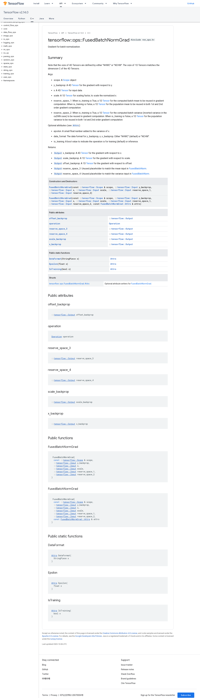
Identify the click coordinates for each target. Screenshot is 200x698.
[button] (18, 22)
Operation (114, 223)
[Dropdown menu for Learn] (53, 3)
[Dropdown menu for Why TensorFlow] (132, 3)
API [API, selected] (60, 3)
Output (58, 153)
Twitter (45, 674)
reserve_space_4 (58, 234)
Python (21, 18)
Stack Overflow (128, 674)
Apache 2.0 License (50, 636)
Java (41, 18)
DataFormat (55, 258)
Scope (66, 80)
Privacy (54, 695)
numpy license (56, 639)
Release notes (127, 669)
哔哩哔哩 (46, 678)
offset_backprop (58, 218)
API (62, 33)
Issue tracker (127, 665)
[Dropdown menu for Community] (107, 3)
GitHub (190, 3)
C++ (88, 33)
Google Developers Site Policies (88, 636)
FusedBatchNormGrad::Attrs (116, 204)
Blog (44, 665)
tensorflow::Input (127, 187)
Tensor (75, 85)
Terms (45, 695)
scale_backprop (57, 239)
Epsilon (53, 264)
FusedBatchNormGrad (60, 187)
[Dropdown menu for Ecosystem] (86, 3)
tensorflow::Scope (92, 187)
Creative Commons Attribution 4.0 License (120, 633)
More (51, 18)
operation (54, 223)
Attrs (76, 125)
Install (36, 3)
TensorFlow (53, 33)
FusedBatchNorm (137, 168)
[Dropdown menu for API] (65, 3)
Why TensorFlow (121, 3)
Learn (47, 3)
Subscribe (186, 695)
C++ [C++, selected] (32, 18)
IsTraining (55, 269)
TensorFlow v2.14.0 (15, 12)
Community (98, 3)
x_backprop (55, 244)
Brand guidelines (128, 678)
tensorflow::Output (122, 218)
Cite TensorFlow (128, 683)
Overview (8, 18)
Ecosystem (77, 3)
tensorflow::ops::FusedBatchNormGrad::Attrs (69, 284)
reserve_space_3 (58, 228)
